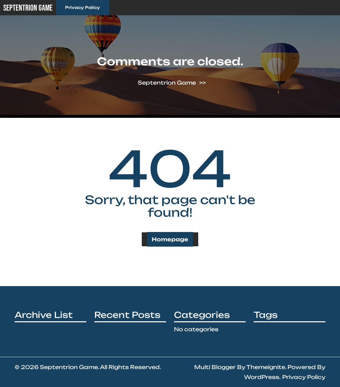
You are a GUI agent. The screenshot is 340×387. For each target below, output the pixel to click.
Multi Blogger (215, 367)
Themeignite (265, 367)
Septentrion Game (27, 8)
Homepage (170, 239)
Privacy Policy (82, 7)
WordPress (261, 377)
